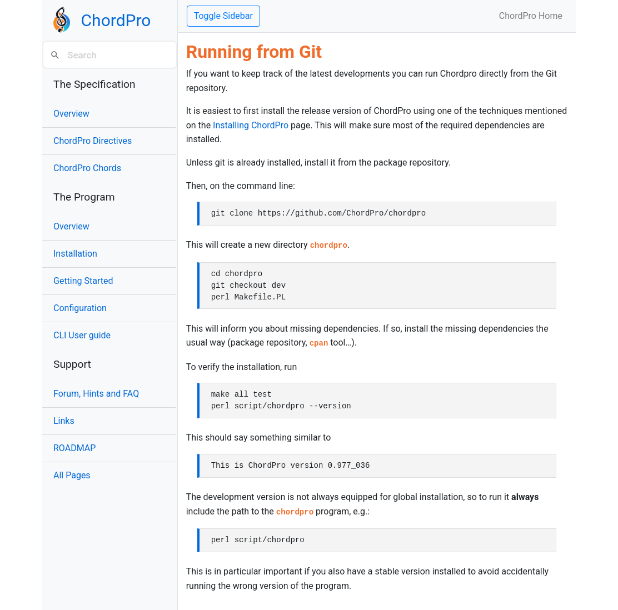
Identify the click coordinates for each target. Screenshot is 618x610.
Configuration (80, 308)
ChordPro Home (530, 16)
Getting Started (83, 281)
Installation (75, 253)
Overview (71, 113)
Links (63, 421)
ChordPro (116, 20)
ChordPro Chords (87, 168)
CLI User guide (82, 335)
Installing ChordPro (250, 125)
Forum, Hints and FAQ (96, 393)
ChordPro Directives (92, 141)
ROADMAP (74, 448)
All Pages (72, 475)
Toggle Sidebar (223, 16)
